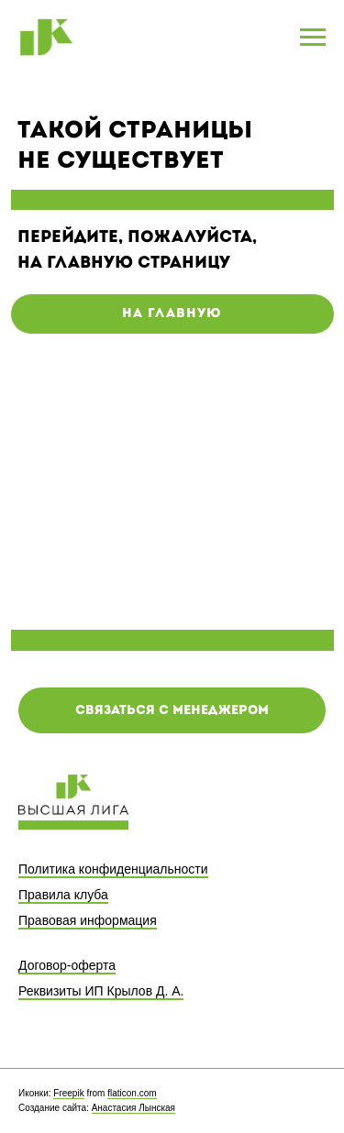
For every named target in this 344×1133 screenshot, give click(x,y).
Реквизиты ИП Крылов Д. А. (100, 991)
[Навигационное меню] (313, 37)
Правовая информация (87, 920)
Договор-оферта (67, 965)
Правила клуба (63, 894)
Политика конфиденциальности (113, 869)
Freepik (68, 1093)
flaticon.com (131, 1093)
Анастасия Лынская (133, 1108)
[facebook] (277, 1101)
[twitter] (312, 1101)
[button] (172, 710)
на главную (172, 314)
